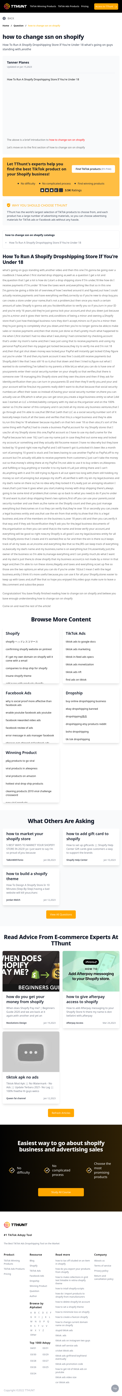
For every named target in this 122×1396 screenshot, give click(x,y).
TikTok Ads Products (68, 6)
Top (115, 1388)
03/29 (45, 1354)
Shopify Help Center (77, 859)
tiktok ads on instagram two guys (72, 1340)
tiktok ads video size (65, 1377)
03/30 (33, 1354)
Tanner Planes (18, 62)
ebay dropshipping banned (82, 709)
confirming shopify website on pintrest (29, 649)
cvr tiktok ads (62, 1382)
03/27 (45, 1360)
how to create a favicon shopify (71, 1316)
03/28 (33, 1360)
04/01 (33, 1348)
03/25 (45, 1367)
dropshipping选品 (76, 716)
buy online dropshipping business (86, 701)
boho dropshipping (77, 731)
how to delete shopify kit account (72, 1301)
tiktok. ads (60, 1335)
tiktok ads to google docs (81, 641)
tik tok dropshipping (78, 739)
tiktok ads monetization (80, 664)
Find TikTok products (93, 169)
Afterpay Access (74, 1022)
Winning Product (38, 1285)
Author (33, 1296)
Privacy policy (101, 1270)
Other (33, 1334)
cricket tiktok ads (64, 1350)
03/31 (45, 1348)
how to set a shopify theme (69, 1306)
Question (19, 25)
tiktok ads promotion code (69, 1363)
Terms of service (102, 1265)
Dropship (34, 1280)
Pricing (84, 6)
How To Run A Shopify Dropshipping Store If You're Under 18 (45, 242)
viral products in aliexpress (21, 768)
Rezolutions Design (16, 1022)
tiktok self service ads (66, 1345)
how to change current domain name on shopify (71, 1324)
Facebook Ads (37, 1275)
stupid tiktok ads (64, 1330)
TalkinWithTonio (14, 859)
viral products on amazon (21, 776)
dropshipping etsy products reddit (86, 724)
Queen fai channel (16, 1098)
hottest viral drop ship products (24, 783)
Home (6, 25)
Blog (32, 1260)
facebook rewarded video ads (23, 720)
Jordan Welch (13, 899)
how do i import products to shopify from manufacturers (70, 1295)
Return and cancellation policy (103, 1277)
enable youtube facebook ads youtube (28, 712)
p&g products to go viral (20, 761)
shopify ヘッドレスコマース (22, 641)
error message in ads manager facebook (30, 735)
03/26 (33, 1367)
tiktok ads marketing (78, 649)
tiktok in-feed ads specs (80, 657)
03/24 (33, 1373)
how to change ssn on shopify (44, 25)
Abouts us (99, 1260)
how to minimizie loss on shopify (72, 1311)
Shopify (33, 1265)
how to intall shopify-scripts (69, 1288)
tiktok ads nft (73, 672)
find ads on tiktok (76, 679)
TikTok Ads (35, 1270)
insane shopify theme (18, 676)
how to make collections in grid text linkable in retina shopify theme (71, 1280)
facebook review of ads (19, 728)
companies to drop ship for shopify (26, 668)
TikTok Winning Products (43, 6)
